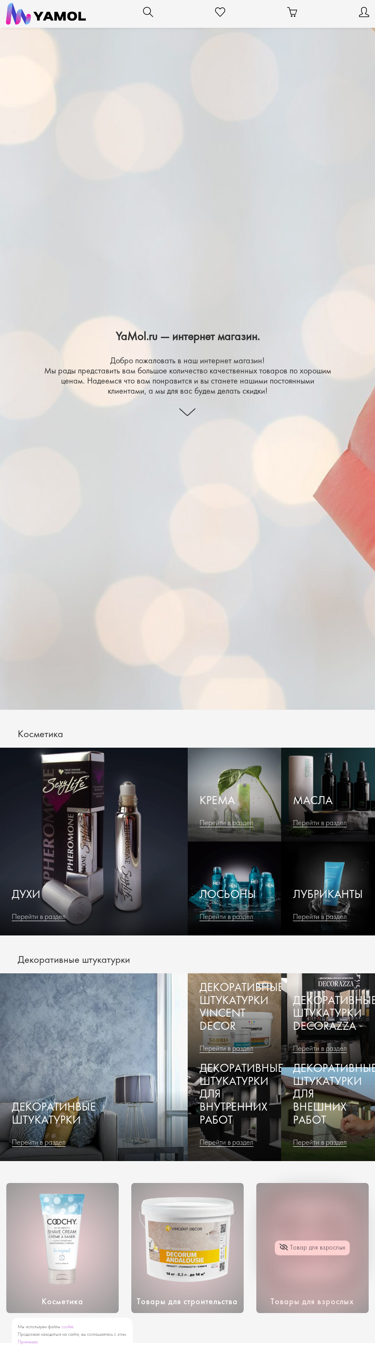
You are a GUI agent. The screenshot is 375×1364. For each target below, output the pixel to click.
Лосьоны (227, 895)
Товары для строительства (187, 1302)
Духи (26, 895)
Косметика (62, 1302)
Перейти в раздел (39, 917)
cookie (67, 1327)
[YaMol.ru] (46, 14)
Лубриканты (328, 895)
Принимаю (28, 1342)
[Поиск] (148, 14)
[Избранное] (220, 14)
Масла (312, 801)
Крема (217, 801)
